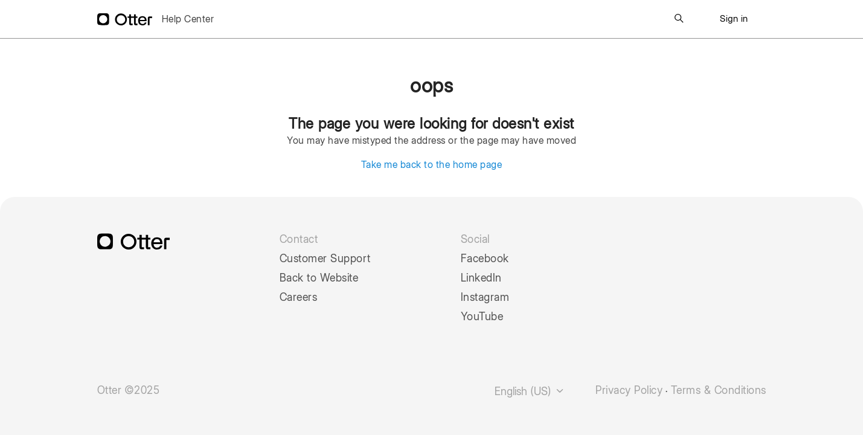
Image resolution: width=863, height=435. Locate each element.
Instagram (485, 297)
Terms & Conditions (718, 390)
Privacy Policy (628, 390)
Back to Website (319, 278)
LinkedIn (481, 278)
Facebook (485, 259)
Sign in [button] (734, 18)
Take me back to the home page (431, 164)
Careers (299, 297)
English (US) (530, 391)
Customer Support (325, 259)
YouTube (482, 317)
